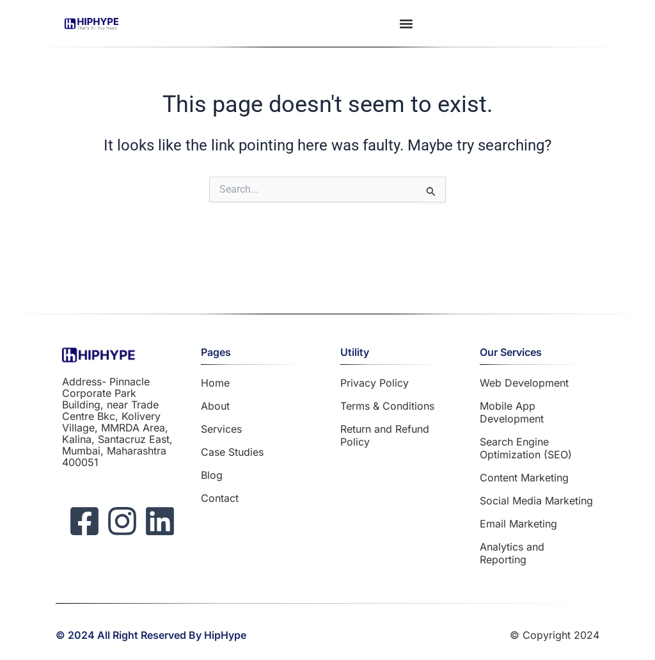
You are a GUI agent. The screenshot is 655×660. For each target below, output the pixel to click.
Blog (212, 475)
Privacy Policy (374, 382)
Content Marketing (524, 477)
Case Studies (232, 452)
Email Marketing (518, 523)
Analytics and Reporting (512, 553)
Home (215, 382)
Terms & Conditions (387, 405)
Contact (220, 498)
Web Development (524, 382)
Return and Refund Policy (384, 435)
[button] (406, 23)
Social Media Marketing (536, 500)
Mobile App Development (512, 412)
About (215, 405)
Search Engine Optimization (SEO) (526, 448)
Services (221, 429)
